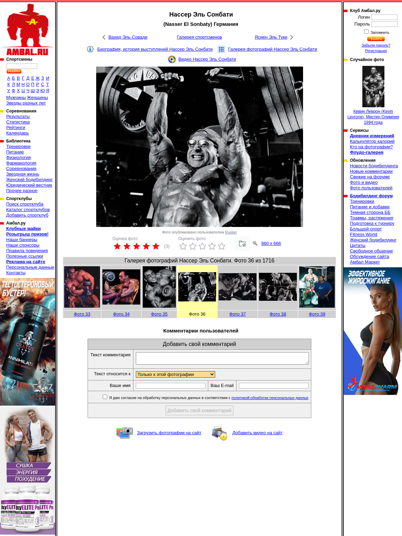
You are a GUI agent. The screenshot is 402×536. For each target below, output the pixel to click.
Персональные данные (30, 267)
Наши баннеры (21, 239)
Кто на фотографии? (371, 146)
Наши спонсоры (22, 245)
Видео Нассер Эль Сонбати (207, 59)
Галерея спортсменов (199, 37)
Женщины (37, 97)
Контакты (16, 272)
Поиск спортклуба (24, 204)
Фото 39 (317, 314)
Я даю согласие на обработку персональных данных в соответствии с (219, 400)
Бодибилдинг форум (371, 195)
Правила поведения (27, 250)
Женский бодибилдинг (29, 179)
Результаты (18, 116)
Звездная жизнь (22, 174)
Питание (15, 152)
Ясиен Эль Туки (271, 37)
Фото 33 (82, 314)
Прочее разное (21, 190)
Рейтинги (15, 127)
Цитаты (357, 245)
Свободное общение (371, 251)
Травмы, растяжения (371, 217)
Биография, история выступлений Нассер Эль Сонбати (155, 49)
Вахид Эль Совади (127, 37)
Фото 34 (121, 314)
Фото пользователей (371, 187)
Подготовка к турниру (372, 223)
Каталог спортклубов (28, 209)
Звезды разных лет (26, 103)
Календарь (17, 133)
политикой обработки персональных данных (280, 400)
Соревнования (21, 168)
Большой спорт (366, 228)
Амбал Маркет (365, 262)
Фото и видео (364, 182)
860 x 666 (271, 243)
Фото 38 (278, 314)
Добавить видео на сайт (257, 434)
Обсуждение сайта (369, 256)
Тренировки (18, 146)
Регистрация (376, 51)
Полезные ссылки (24, 256)
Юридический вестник (29, 185)
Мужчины (16, 97)
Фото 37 (237, 314)
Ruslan (231, 232)
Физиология (18, 157)
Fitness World (363, 234)
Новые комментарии (371, 171)
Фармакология (21, 163)
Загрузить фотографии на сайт (169, 434)
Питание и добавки (370, 206)
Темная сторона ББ (370, 212)
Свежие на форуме (370, 176)
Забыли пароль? (376, 45)
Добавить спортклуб (27, 215)
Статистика (18, 122)
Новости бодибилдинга (374, 165)
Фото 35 (159, 314)
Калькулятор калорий (372, 141)
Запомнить (380, 32)
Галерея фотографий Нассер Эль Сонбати (272, 49)
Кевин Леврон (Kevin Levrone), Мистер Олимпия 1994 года (373, 95)
